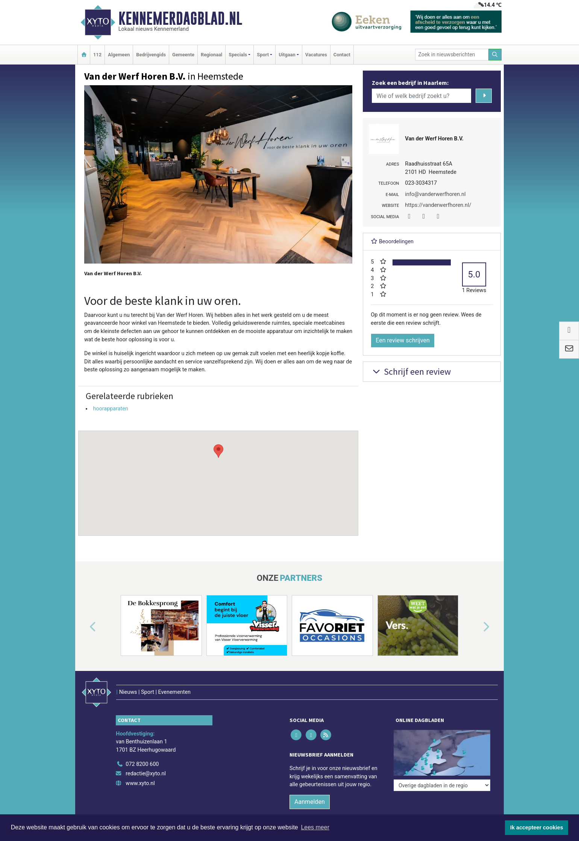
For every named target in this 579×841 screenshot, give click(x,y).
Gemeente (183, 54)
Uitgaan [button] (287, 54)
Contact (341, 54)
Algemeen (119, 54)
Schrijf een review (411, 371)
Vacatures (316, 54)
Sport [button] (263, 54)
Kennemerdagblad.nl (180, 18)
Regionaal (211, 54)
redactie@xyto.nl (146, 773)
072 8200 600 (142, 764)
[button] (218, 476)
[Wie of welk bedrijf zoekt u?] (421, 96)
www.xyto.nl (140, 783)
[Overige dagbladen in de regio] (442, 785)
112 (97, 54)
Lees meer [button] (315, 827)
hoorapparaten (110, 408)
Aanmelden (309, 801)
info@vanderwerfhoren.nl (435, 194)
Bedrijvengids (151, 54)
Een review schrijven (403, 340)
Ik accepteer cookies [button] (536, 827)
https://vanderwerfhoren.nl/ (438, 205)
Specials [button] (238, 54)
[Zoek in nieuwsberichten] (452, 54)
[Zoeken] (495, 54)
